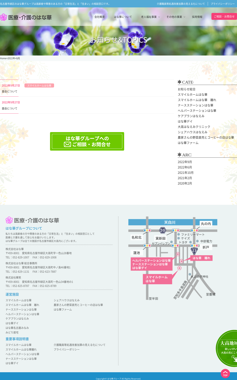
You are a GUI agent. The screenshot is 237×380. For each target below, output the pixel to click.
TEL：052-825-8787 (17, 288)
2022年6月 (184, 167)
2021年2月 (184, 178)
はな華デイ (184, 121)
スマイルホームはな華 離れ (194, 100)
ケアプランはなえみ (189, 116)
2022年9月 (184, 162)
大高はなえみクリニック (192, 127)
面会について (9, 91)
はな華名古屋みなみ (16, 327)
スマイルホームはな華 (191, 94)
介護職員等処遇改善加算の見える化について (181, 3)
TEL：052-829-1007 (17, 259)
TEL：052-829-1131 (17, 273)
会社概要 (99, 17)
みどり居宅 (12, 331)
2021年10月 (185, 172)
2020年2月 (184, 183)
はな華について (123, 17)
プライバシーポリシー (223, 3)
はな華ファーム (187, 143)
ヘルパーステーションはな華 (194, 110)
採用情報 (197, 17)
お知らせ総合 (185, 89)
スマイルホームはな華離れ (20, 347)
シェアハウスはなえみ (191, 132)
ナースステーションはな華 (193, 105)
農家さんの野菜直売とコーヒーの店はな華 (202, 137)
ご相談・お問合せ (224, 16)
